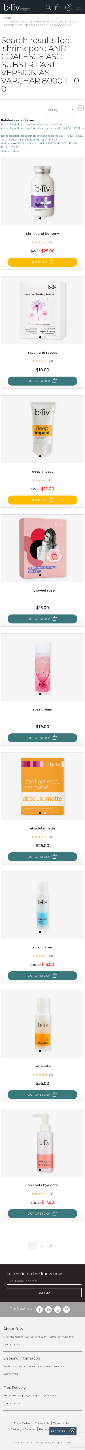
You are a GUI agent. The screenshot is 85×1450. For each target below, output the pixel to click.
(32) (50, 242)
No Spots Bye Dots (43, 1185)
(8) (51, 361)
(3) (51, 1074)
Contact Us (42, 1423)
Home (7, 17)
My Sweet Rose (42, 590)
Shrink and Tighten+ (42, 234)
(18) (51, 1193)
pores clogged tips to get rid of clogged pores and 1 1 (34, 124)
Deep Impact (42, 471)
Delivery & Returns (23, 1429)
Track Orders (22, 1423)
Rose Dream (42, 709)
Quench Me (42, 947)
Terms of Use (61, 1423)
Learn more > (12, 1344)
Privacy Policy (48, 1429)
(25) (51, 836)
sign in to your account (68, 8)
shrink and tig (10, 151)
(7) (51, 480)
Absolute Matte (42, 828)
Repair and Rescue (42, 353)
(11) (51, 955)
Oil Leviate (43, 1066)
